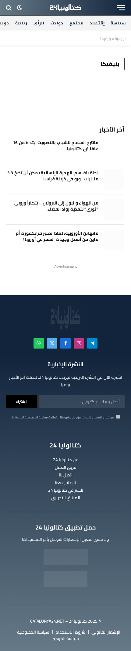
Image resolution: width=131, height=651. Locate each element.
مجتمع (76, 23)
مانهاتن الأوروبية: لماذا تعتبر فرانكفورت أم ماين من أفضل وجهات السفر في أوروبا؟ (57, 236)
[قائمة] (121, 8)
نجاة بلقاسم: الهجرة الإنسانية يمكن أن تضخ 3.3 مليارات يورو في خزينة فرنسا (52, 176)
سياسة (118, 23)
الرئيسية (120, 38)
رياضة (21, 23)
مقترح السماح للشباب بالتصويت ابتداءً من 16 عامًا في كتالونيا (55, 146)
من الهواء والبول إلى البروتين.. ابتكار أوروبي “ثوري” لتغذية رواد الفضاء (56, 206)
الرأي (39, 23)
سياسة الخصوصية (36, 417)
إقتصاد (97, 23)
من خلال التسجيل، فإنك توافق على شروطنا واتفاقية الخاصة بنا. (65, 417)
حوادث (57, 23)
